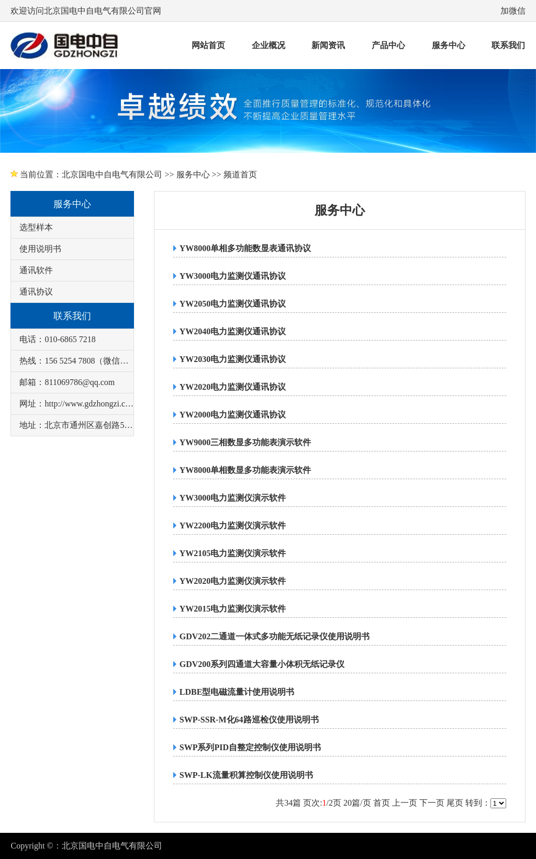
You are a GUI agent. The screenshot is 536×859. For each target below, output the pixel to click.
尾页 (454, 802)
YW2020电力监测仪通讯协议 (233, 386)
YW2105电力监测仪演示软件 (233, 553)
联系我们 (508, 45)
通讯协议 (36, 291)
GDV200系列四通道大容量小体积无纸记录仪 (262, 664)
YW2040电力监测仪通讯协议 (233, 331)
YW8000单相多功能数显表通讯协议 (245, 248)
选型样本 (36, 227)
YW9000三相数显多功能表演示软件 (245, 442)
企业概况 (268, 45)
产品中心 (388, 45)
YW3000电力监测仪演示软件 (233, 497)
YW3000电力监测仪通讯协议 (233, 276)
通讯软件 (36, 270)
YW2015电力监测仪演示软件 (233, 608)
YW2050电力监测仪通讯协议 (233, 303)
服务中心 (448, 45)
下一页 (431, 802)
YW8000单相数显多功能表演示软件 (245, 470)
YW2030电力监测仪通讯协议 (233, 359)
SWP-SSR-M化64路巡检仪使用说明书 (249, 719)
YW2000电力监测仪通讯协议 (233, 414)
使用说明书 (40, 248)
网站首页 (208, 45)
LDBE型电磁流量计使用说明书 (237, 691)
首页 (381, 802)
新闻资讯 (328, 45)
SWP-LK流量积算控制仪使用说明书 (246, 775)
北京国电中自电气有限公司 (112, 174)
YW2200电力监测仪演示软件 (233, 525)
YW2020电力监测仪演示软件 (233, 581)
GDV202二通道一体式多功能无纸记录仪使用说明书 (275, 636)
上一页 (404, 802)
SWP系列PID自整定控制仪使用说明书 (250, 747)
